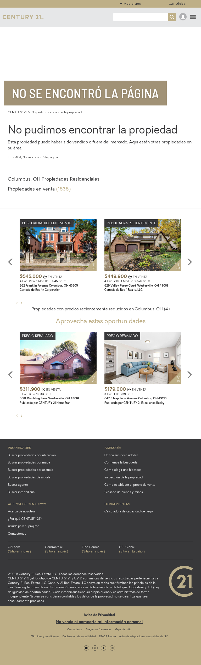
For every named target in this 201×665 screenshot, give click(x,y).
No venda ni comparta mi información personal (99, 622)
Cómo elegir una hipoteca (122, 470)
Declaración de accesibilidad (79, 636)
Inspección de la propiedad (123, 477)
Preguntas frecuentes (98, 629)
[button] (21, 303)
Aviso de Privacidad (99, 615)
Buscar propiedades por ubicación (32, 455)
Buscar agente (18, 485)
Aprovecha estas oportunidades (101, 321)
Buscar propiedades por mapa (29, 462)
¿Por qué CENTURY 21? (25, 519)
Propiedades (19, 447)
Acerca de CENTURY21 (27, 504)
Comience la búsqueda (120, 462)
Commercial (63, 550)
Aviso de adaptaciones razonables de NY (143, 636)
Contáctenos (17, 533)
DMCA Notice (107, 636)
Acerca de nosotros (22, 511)
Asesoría (112, 447)
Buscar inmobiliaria (21, 492)
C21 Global (178, 3)
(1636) (63, 189)
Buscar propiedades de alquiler (30, 477)
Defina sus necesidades (121, 455)
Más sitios (130, 3)
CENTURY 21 (17, 112)
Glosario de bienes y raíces (123, 492)
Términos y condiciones (45, 636)
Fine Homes (100, 550)
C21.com (26, 550)
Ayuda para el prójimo (23, 526)
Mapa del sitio (123, 629)
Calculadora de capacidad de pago (128, 511)
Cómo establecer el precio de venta (129, 485)
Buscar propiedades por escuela (30, 470)
